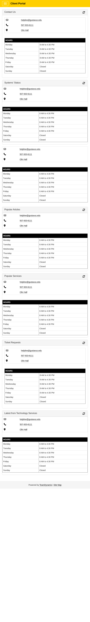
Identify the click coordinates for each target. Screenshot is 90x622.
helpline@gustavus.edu (31, 20)
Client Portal (17, 3)
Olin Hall (25, 30)
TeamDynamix (45, 485)
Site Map (57, 485)
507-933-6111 (27, 25)
